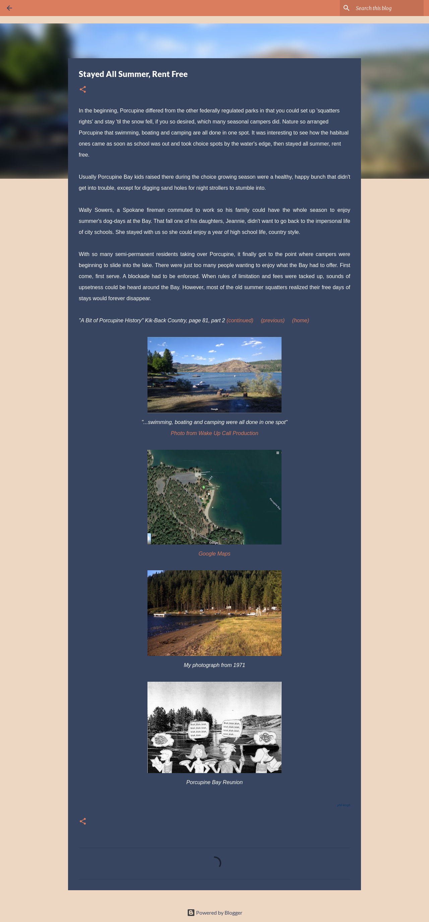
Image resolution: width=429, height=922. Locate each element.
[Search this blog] (388, 8)
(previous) (273, 320)
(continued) (240, 320)
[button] (83, 89)
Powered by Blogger (214, 912)
